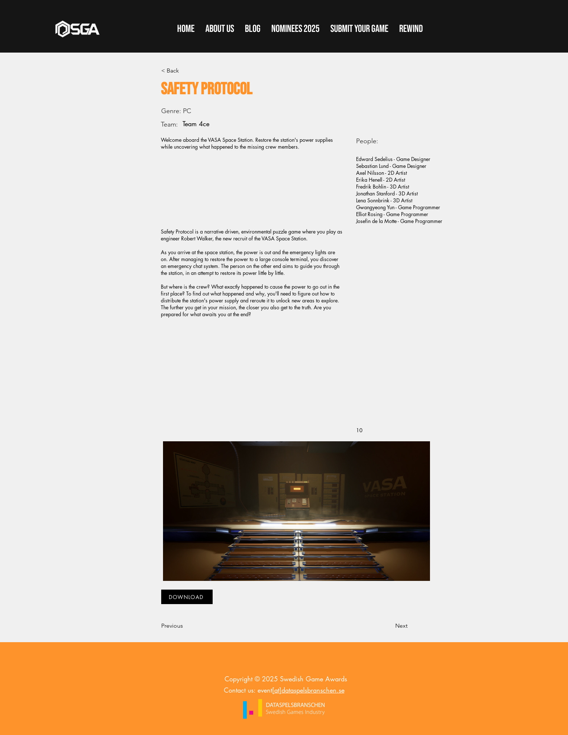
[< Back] (185, 70)
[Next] (389, 626)
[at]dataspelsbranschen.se (308, 690)
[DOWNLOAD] (187, 597)
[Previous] (185, 626)
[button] (359, 29)
